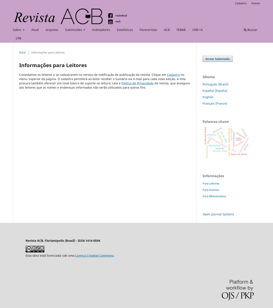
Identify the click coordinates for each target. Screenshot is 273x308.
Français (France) (215, 103)
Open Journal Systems (218, 214)
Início (22, 52)
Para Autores (211, 190)
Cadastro (241, 3)
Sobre (17, 30)
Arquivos (52, 30)
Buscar (250, 30)
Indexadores (101, 30)
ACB (167, 30)
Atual (35, 30)
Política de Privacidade (137, 83)
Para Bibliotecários (214, 196)
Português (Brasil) (215, 84)
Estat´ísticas (125, 30)
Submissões (74, 30)
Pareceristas (148, 30)
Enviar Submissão (218, 59)
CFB (18, 38)
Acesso (255, 3)
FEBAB (181, 30)
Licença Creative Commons (94, 255)
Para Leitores (211, 183)
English (208, 97)
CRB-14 (197, 30)
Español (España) (215, 91)
